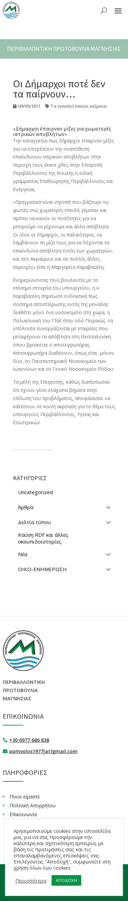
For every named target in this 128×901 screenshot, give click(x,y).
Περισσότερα (30, 880)
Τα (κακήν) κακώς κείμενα (79, 106)
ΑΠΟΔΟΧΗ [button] (66, 880)
